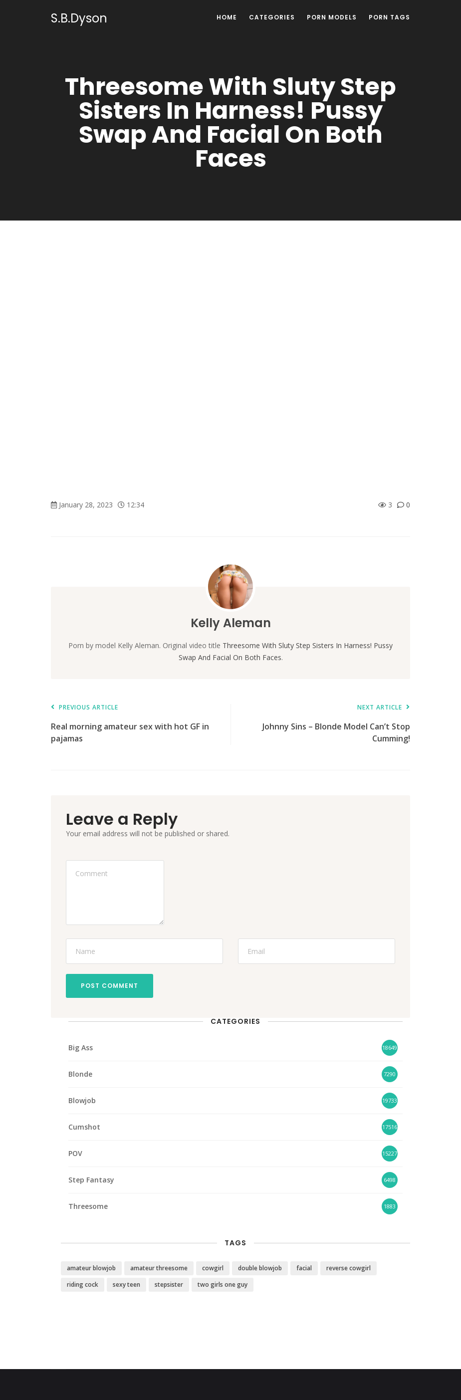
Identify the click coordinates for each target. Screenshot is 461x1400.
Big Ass (80, 1047)
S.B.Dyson (79, 18)
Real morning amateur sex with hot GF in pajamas (136, 724)
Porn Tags (389, 17)
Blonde (80, 1074)
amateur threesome (159, 1268)
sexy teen (126, 1284)
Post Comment (109, 985)
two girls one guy (222, 1284)
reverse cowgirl (348, 1268)
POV (75, 1153)
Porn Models (332, 17)
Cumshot (84, 1127)
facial (304, 1268)
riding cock (82, 1284)
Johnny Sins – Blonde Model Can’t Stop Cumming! (325, 724)
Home (227, 17)
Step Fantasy (91, 1179)
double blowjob (260, 1268)
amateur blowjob (91, 1268)
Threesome (88, 1206)
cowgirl (213, 1268)
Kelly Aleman (231, 623)
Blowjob (82, 1100)
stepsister (169, 1284)
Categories (272, 17)
